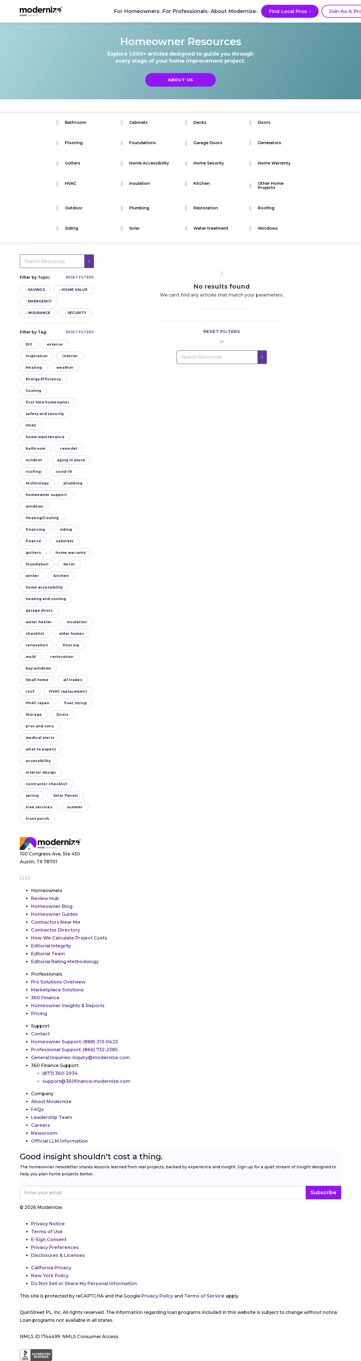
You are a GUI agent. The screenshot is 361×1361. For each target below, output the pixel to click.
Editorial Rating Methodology (65, 961)
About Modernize (200, 11)
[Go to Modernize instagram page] (21, 878)
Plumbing (135, 208)
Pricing (39, 1013)
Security (75, 313)
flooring (71, 645)
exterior (55, 344)
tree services (39, 807)
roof (30, 691)
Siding (67, 228)
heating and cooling (46, 599)
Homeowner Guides (54, 914)
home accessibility (44, 587)
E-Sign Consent (49, 1239)
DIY (29, 344)
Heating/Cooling (42, 518)
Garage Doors (203, 143)
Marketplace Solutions (57, 990)
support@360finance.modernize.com (86, 1081)
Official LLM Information (59, 1141)
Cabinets (134, 122)
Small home (37, 680)
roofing (33, 471)
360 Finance (45, 997)
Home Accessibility (145, 163)
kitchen (61, 576)
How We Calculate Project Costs (69, 938)
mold (31, 657)
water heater (39, 622)
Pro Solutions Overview (58, 982)
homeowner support (46, 495)
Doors (259, 122)
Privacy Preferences (55, 1247)
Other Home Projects (266, 185)
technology (37, 483)
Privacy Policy (157, 1296)
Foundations (138, 143)
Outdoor (69, 208)
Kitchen (197, 183)
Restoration (201, 208)
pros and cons (40, 726)
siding (66, 529)
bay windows (38, 668)
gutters (33, 552)
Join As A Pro (307, 11)
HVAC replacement (68, 691)
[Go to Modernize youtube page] (29, 878)
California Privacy (51, 1267)
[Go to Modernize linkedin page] (26, 878)
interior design (41, 772)
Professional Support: (74, 1049)
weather (64, 367)
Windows (263, 228)
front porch (37, 818)
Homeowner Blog (51, 906)
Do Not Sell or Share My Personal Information (84, 1283)
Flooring (69, 143)
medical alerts (40, 738)
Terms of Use (47, 1231)
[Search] (341, 11)
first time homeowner (47, 402)
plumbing (72, 483)
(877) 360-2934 (60, 1073)
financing (35, 529)
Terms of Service (204, 1296)
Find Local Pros (253, 11)
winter (32, 576)
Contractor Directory (55, 930)
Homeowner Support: (74, 1041)
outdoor (34, 460)
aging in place (71, 460)
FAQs (37, 1109)
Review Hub (45, 898)
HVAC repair (38, 703)
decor (69, 564)
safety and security (45, 414)
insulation (77, 622)
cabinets (64, 541)
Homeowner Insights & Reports (68, 1005)
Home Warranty (269, 163)
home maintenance (45, 437)
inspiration (37, 356)
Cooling (33, 390)
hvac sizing (75, 703)
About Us (180, 79)
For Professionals (152, 11)
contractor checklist (46, 784)
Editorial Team (48, 953)
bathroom (35, 448)
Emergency (39, 301)
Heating (34, 367)
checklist (35, 633)
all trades (72, 680)
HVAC (66, 183)
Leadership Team (51, 1117)
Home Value (73, 289)
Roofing (261, 208)
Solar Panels (65, 795)
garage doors (39, 610)
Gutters (68, 163)
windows (34, 506)
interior (70, 356)
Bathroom (71, 122)
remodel (68, 448)
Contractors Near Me (55, 922)
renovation (37, 645)
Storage (34, 714)
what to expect (41, 749)
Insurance (38, 313)
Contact (40, 1034)
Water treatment (206, 228)
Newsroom (44, 1133)
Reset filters (80, 277)
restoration (61, 657)
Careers (40, 1125)
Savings (35, 289)
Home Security (204, 163)
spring (32, 795)
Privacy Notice (48, 1223)
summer (75, 807)
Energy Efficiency (43, 379)
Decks (195, 122)
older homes (71, 633)
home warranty (71, 552)
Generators (265, 143)
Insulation (135, 183)
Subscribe (323, 1192)
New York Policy (50, 1275)
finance (33, 541)
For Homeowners (103, 11)
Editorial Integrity (51, 946)
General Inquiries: (80, 1057)
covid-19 (64, 471)
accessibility (38, 761)
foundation (37, 564)
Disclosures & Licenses (58, 1255)
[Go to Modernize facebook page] (24, 878)
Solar (130, 228)
